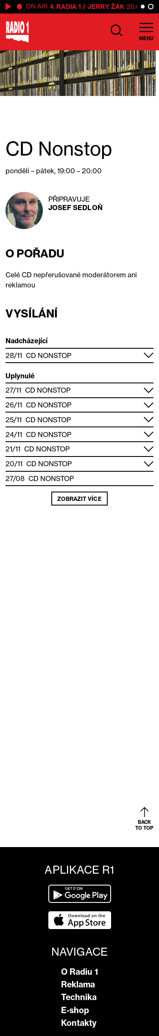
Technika (79, 997)
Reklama (78, 984)
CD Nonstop (49, 355)
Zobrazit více (79, 498)
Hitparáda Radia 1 (50, 7)
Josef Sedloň (75, 207)
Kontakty (79, 1023)
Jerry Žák (107, 7)
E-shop (75, 1010)
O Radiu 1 (79, 972)
